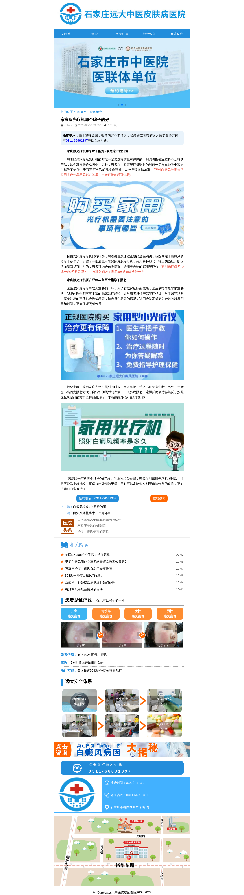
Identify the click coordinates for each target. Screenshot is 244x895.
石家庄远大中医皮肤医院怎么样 (99, 519)
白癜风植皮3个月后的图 (89, 507)
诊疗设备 (149, 34)
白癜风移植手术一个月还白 (92, 513)
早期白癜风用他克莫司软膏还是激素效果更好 (96, 561)
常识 (95, 34)
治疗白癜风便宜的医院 (93, 531)
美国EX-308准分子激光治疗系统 (87, 555)
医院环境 (122, 34)
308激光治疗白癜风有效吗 (83, 575)
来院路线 (176, 34)
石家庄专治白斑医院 (91, 525)
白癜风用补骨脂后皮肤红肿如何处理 (90, 582)
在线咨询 (159, 498)
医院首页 (67, 34)
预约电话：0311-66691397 (97, 498)
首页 (80, 112)
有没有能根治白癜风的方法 (84, 589)
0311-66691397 (77, 140)
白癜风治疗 (94, 112)
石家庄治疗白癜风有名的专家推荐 (88, 568)
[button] (118, 105)
